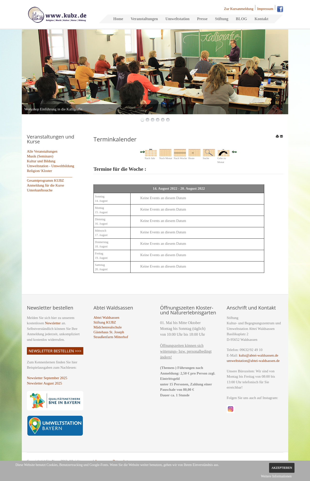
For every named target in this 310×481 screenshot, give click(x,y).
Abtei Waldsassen (106, 317)
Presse (202, 19)
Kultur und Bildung (41, 161)
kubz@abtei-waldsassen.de (258, 355)
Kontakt (261, 19)
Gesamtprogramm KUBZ (45, 180)
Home (118, 19)
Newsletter (53, 323)
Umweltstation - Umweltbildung (50, 166)
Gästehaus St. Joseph (108, 332)
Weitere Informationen (276, 476)
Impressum (265, 9)
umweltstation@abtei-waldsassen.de (253, 361)
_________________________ (49, 176)
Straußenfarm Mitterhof (110, 337)
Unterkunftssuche (40, 190)
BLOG (241, 19)
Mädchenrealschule (107, 327)
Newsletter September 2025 (47, 378)
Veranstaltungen (144, 19)
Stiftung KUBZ (104, 322)
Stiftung (221, 19)
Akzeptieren (281, 467)
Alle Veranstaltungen (42, 151)
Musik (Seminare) (40, 156)
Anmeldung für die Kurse (45, 185)
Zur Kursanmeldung (238, 9)
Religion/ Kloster (39, 171)
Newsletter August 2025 (44, 383)
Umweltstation (177, 19)
